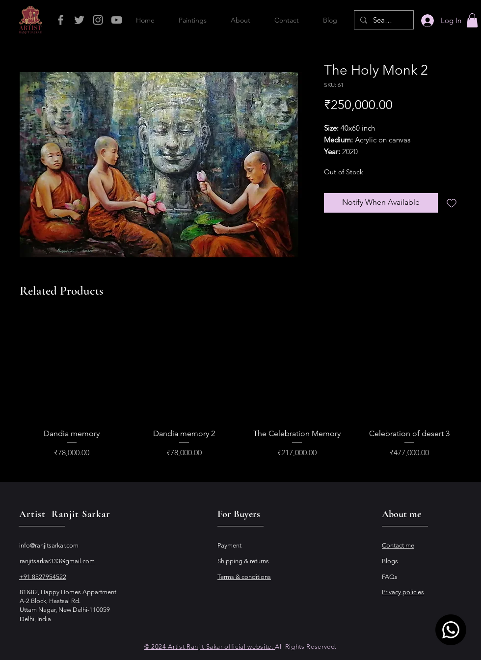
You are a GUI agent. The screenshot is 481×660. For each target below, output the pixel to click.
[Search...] (383, 20)
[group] (240, 388)
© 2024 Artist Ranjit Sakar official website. (209, 646)
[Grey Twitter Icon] (79, 20)
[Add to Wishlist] (451, 203)
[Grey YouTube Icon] (116, 20)
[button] (472, 20)
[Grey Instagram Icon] (98, 20)
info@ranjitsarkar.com (49, 545)
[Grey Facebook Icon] (60, 20)
